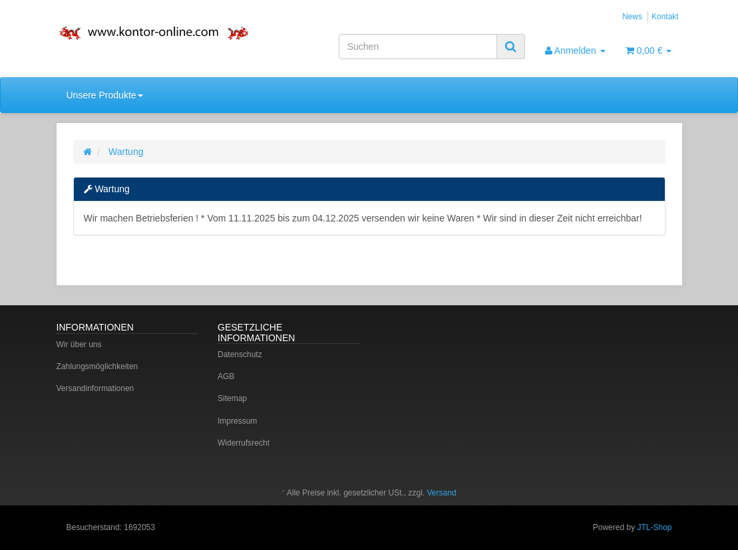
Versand (442, 492)
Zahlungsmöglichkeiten (97, 366)
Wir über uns (79, 344)
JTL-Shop (654, 527)
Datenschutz (240, 354)
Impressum (237, 421)
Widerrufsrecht (244, 443)
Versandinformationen (95, 388)
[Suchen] (418, 46)
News (632, 16)
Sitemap (232, 398)
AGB (226, 376)
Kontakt (664, 16)
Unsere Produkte (105, 95)
